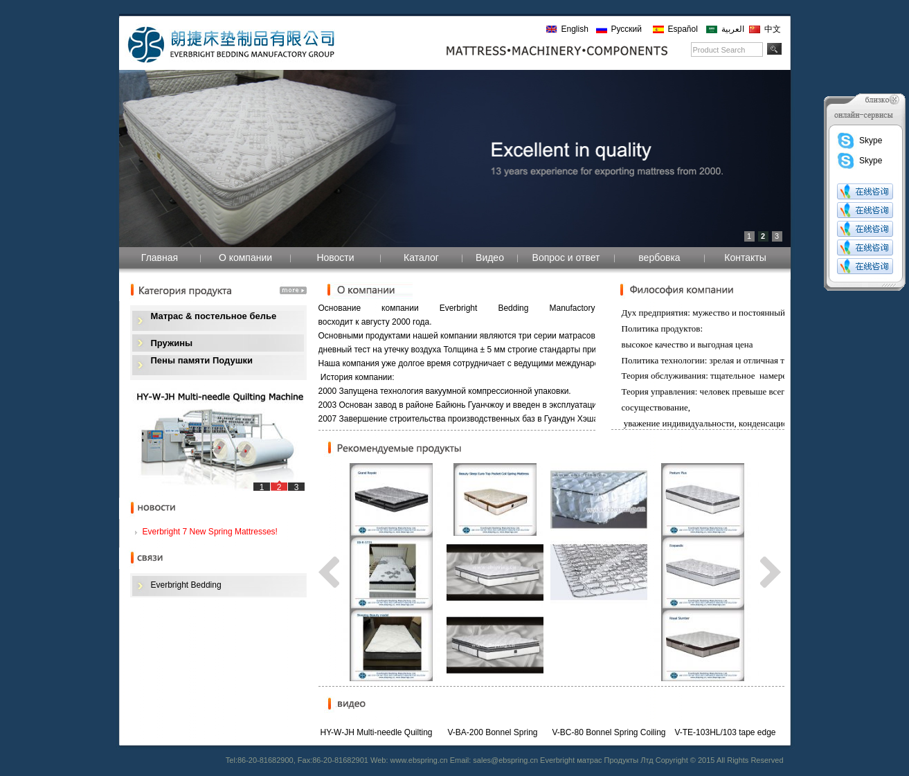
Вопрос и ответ (566, 257)
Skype (859, 140)
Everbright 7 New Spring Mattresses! (210, 531)
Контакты (745, 257)
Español (683, 29)
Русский (626, 29)
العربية (732, 29)
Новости (335, 257)
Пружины (172, 343)
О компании (245, 257)
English (574, 29)
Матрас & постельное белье (214, 316)
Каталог (421, 257)
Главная (159, 257)
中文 (772, 29)
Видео (490, 257)
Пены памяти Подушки (202, 360)
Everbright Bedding (186, 585)
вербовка (659, 257)
